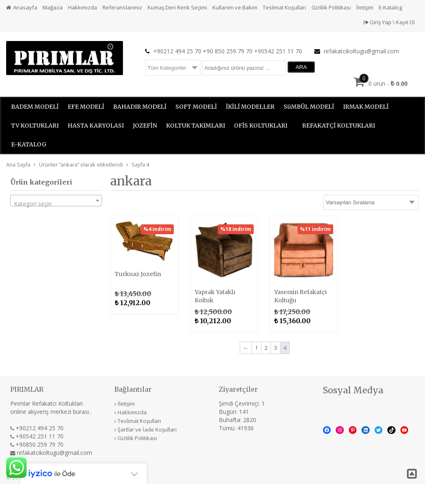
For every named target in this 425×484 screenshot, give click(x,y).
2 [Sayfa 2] (266, 348)
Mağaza (53, 7)
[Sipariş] (371, 202)
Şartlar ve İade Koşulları (147, 429)
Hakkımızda (82, 7)
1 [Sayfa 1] (256, 348)
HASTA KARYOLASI (96, 125)
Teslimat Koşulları (284, 7)
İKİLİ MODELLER (250, 106)
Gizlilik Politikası (331, 7)
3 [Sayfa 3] (275, 348)
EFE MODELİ (86, 106)
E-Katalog (390, 7)
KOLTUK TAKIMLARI (195, 125)
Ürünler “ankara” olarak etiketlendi (81, 164)
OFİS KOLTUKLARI (260, 125)
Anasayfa (25, 7)
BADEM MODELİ (35, 106)
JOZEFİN (145, 125)
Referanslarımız (122, 7)
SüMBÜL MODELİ (309, 106)
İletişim (364, 7)
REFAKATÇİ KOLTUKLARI (338, 125)
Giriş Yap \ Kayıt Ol (389, 22)
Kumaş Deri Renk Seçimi (177, 7)
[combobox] (56, 200)
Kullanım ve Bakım (234, 7)
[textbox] (56, 203)
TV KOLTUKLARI (35, 125)
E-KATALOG (28, 144)
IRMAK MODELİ (366, 106)
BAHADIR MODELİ (139, 106)
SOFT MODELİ (196, 106)
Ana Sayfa (18, 164)
